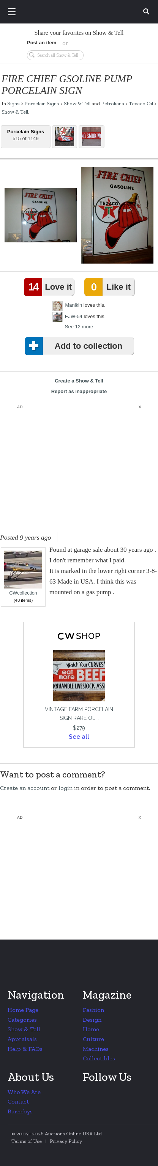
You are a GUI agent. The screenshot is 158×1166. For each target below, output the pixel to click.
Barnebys (20, 1111)
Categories (22, 1019)
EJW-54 (73, 316)
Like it (109, 287)
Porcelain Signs (41, 103)
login (65, 787)
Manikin (73, 305)
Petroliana (112, 103)
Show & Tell (77, 103)
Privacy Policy (66, 1141)
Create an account (24, 787)
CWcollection (23, 573)
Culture (93, 1039)
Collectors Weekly (80, 12)
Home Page (23, 1009)
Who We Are (24, 1092)
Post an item (41, 42)
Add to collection (75, 346)
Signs (13, 103)
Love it (49, 287)
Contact (18, 1101)
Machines (96, 1048)
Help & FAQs (25, 1048)
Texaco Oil (141, 103)
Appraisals (22, 1039)
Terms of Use (26, 1141)
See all (79, 736)
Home (91, 1029)
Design (92, 1019)
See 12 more (79, 326)
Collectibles (99, 1058)
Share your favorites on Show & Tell (79, 33)
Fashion (93, 1009)
